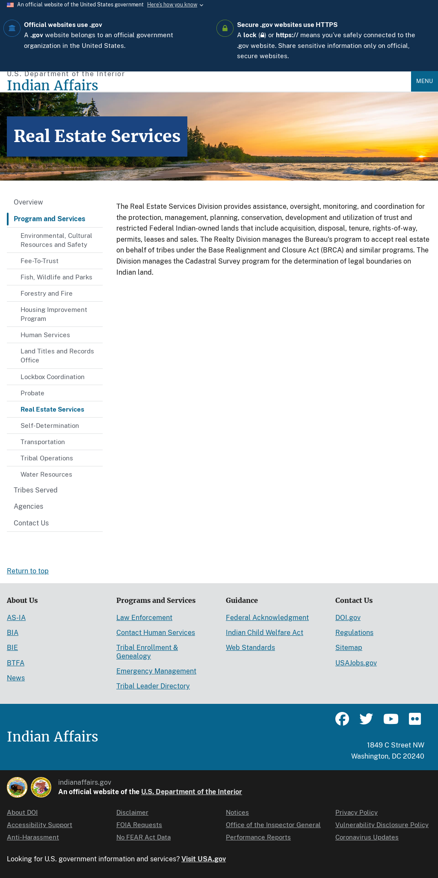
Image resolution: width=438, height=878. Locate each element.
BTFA (15, 663)
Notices (237, 812)
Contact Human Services (155, 633)
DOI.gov (348, 618)
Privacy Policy (356, 812)
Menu (424, 81)
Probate (32, 393)
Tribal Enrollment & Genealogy (147, 652)
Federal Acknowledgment (267, 618)
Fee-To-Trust (40, 260)
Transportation (43, 441)
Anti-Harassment (33, 837)
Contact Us (31, 523)
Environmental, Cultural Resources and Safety (56, 240)
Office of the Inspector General (273, 824)
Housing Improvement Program (54, 314)
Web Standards (250, 648)
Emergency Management (156, 671)
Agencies (28, 506)
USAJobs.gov (356, 663)
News (16, 678)
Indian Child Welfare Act (264, 633)
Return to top (28, 571)
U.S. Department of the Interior (191, 792)
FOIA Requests (139, 824)
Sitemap (348, 648)
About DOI (22, 812)
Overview (28, 202)
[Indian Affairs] (209, 85)
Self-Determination (50, 425)
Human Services (45, 334)
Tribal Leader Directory (153, 686)
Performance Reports (258, 837)
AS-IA (16, 618)
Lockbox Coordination (53, 376)
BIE (12, 648)
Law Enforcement (144, 618)
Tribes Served (36, 490)
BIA (12, 633)
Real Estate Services (52, 409)
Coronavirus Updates (367, 837)
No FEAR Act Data (143, 837)
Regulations (354, 633)
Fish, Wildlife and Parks (56, 277)
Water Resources (46, 474)
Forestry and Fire (47, 293)
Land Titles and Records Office (57, 355)
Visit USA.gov (203, 859)
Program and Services (49, 219)
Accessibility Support (39, 824)
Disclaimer (132, 812)
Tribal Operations (47, 458)
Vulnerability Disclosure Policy (382, 824)
